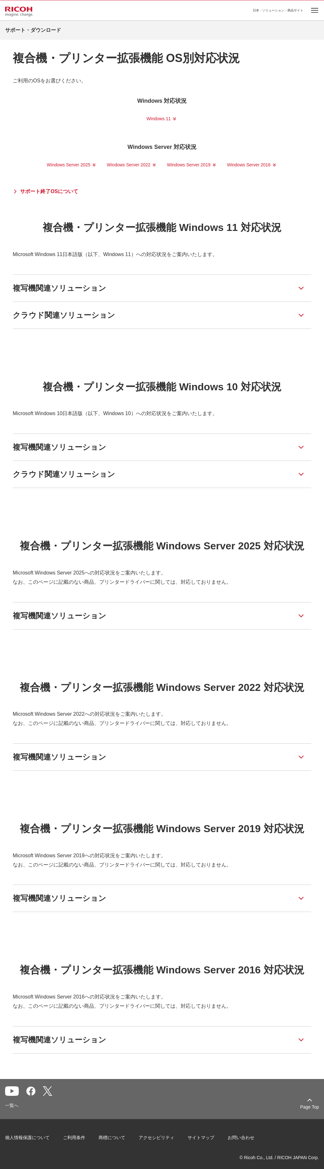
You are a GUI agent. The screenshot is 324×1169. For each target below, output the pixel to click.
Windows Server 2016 (249, 164)
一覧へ (11, 1105)
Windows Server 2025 (68, 164)
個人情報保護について (27, 1137)
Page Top (309, 1107)
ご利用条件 (74, 1137)
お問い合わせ (241, 1137)
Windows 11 (159, 118)
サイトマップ (201, 1137)
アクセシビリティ (156, 1137)
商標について (112, 1137)
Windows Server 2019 (188, 164)
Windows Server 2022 (128, 164)
